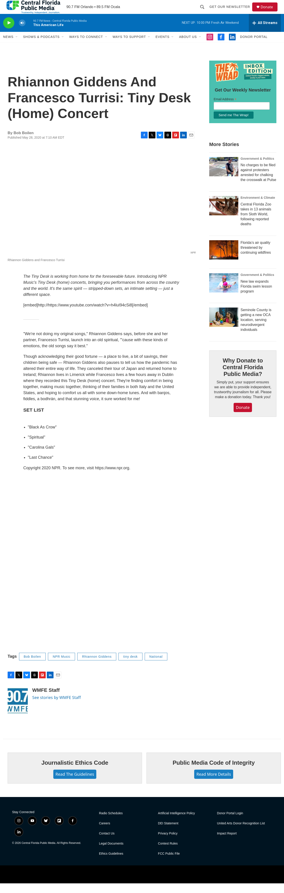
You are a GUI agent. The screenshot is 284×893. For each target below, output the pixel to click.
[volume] (22, 33)
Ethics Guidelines (111, 863)
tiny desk (130, 666)
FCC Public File (169, 863)
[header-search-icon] (204, 12)
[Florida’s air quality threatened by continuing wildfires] (223, 259)
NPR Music (61, 666)
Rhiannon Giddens (97, 666)
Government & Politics (257, 168)
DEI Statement (168, 833)
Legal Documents (111, 853)
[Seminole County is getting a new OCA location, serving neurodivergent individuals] (223, 327)
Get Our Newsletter (231, 11)
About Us (188, 46)
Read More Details (213, 784)
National (156, 666)
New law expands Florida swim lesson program (256, 296)
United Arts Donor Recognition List (241, 833)
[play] (8, 32)
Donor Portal (254, 46)
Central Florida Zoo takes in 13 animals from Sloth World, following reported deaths (256, 224)
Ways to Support (129, 46)
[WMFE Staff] (18, 710)
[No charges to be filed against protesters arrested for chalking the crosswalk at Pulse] (223, 176)
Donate (269, 11)
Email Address (225, 109)
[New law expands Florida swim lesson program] (223, 292)
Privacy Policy (167, 843)
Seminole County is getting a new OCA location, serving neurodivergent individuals (256, 329)
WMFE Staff (46, 700)
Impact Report (227, 843)
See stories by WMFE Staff (56, 707)
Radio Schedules (111, 823)
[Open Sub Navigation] (17, 46)
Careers (104, 833)
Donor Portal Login (230, 823)
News (8, 46)
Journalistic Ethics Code (74, 772)
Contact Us (106, 843)
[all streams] (265, 32)
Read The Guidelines (75, 784)
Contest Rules (168, 853)
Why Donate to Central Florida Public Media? (243, 377)
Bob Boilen (32, 666)
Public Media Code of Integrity (214, 772)
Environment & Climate (258, 207)
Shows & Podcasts (41, 46)
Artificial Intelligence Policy (176, 823)
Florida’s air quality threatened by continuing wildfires (256, 257)
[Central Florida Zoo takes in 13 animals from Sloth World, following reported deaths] (223, 215)
